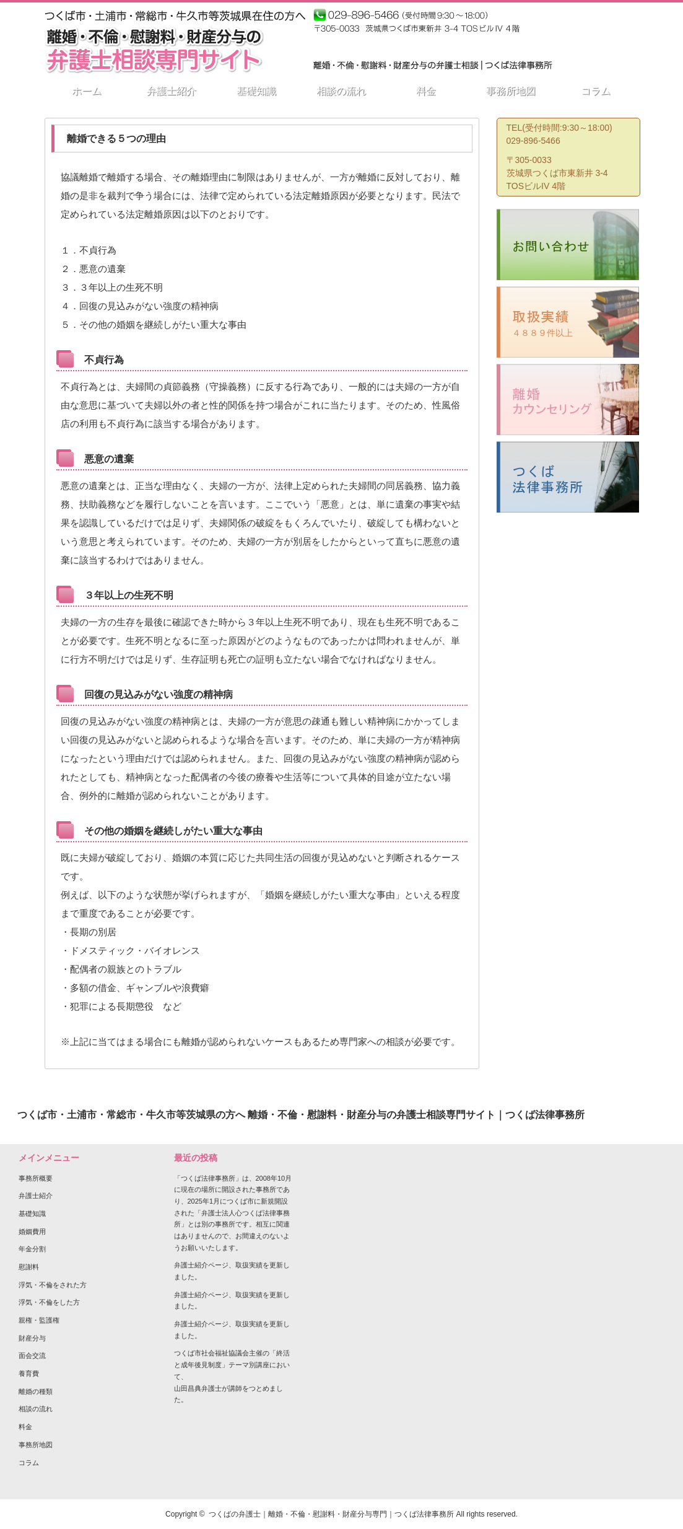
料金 (25, 1426)
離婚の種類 (36, 1391)
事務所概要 (36, 1178)
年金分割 (32, 1249)
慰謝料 (29, 1267)
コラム (29, 1462)
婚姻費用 (32, 1231)
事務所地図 (36, 1444)
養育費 (29, 1373)
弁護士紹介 (36, 1195)
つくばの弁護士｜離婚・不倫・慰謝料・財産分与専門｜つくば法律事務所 (331, 1514)
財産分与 (32, 1338)
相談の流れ (36, 1408)
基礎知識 (32, 1213)
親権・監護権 (39, 1320)
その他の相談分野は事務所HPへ (387, 46)
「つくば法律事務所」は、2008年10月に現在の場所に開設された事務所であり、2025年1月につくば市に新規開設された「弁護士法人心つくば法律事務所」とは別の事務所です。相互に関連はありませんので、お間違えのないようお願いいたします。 (233, 1212)
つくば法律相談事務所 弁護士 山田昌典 (582, 21)
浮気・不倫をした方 (49, 1302)
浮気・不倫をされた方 (53, 1285)
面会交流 (32, 1355)
